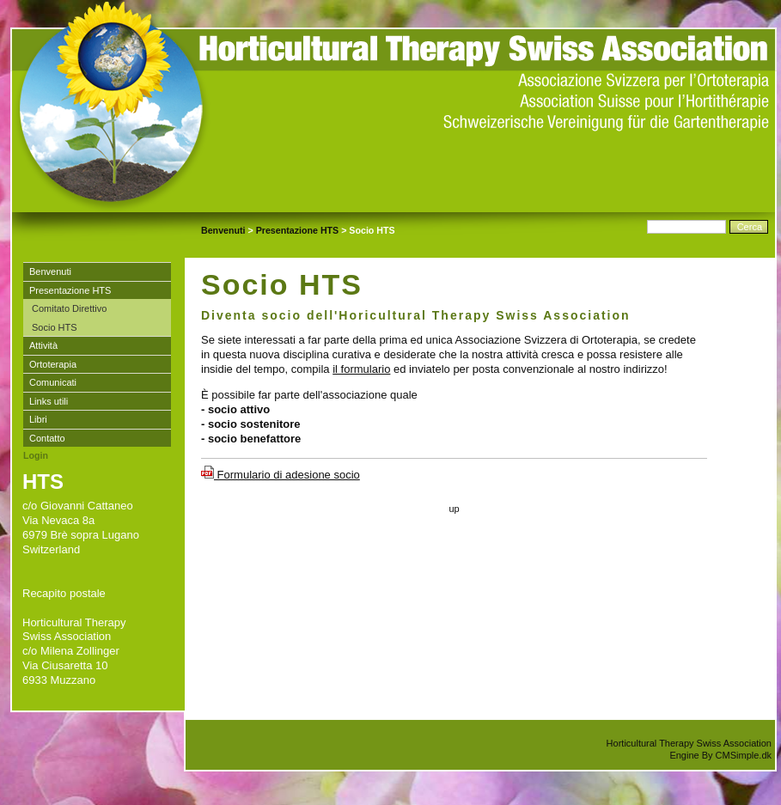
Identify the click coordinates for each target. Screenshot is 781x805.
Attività (43, 345)
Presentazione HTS (297, 230)
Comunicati (52, 382)
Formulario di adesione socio (280, 474)
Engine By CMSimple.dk (720, 755)
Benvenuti (223, 230)
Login (35, 455)
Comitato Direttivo (69, 308)
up (453, 508)
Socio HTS (54, 327)
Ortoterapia (52, 364)
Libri (38, 419)
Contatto (47, 438)
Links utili (48, 401)
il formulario (361, 369)
